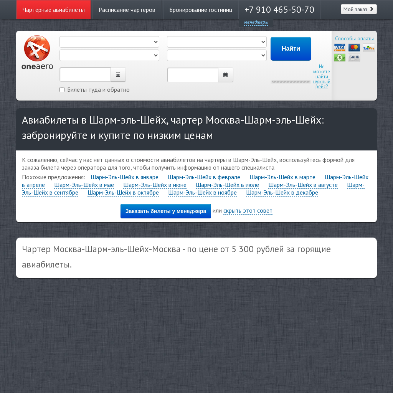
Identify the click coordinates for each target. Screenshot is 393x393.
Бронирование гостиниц (200, 9)
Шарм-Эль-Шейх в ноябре (202, 192)
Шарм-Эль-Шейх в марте (282, 177)
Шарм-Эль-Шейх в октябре (123, 192)
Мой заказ (358, 9)
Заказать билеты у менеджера (165, 211)
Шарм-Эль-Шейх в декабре (282, 192)
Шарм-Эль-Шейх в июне (155, 184)
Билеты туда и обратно (94, 89)
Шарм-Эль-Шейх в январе (125, 177)
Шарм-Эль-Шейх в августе (303, 184)
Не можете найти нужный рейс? (321, 76)
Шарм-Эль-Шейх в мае (84, 184)
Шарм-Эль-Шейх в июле (227, 184)
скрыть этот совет (247, 210)
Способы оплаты (354, 38)
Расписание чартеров (127, 9)
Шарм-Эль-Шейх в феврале (204, 177)
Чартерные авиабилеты (54, 9)
